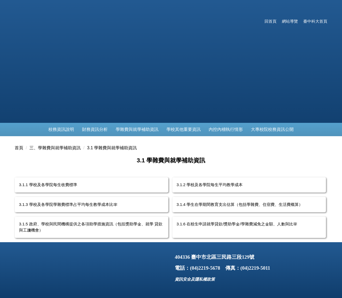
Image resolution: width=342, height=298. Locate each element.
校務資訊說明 (61, 129)
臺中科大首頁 (315, 21)
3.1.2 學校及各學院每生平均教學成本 (210, 184)
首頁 (19, 148)
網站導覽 (290, 21)
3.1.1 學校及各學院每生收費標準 (48, 184)
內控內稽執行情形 (226, 129)
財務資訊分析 (95, 129)
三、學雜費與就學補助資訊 (55, 148)
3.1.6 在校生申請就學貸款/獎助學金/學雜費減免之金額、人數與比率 (237, 224)
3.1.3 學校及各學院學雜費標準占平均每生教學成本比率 (68, 204)
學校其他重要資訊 (183, 129)
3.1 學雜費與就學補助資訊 (112, 148)
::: (257, 21)
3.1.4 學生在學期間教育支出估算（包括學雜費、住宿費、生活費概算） (240, 204)
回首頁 (271, 21)
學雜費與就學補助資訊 (137, 129)
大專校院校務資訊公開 (272, 129)
